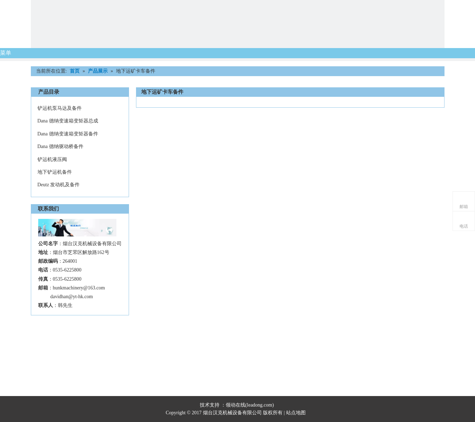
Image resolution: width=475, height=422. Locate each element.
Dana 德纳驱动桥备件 (60, 146)
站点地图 (296, 412)
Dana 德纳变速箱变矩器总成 (68, 120)
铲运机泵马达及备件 (60, 108)
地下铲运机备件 (55, 172)
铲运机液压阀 (52, 159)
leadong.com (259, 405)
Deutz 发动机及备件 (59, 184)
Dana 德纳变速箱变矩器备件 (68, 133)
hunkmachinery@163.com (79, 287)
